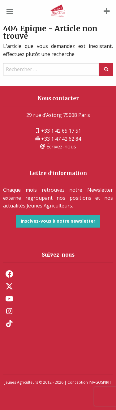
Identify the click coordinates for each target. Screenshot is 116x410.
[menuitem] (58, 274)
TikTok (9, 323)
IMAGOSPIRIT (100, 382)
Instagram (9, 311)
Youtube (9, 299)
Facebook (9, 274)
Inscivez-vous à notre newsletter (58, 221)
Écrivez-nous (58, 146)
